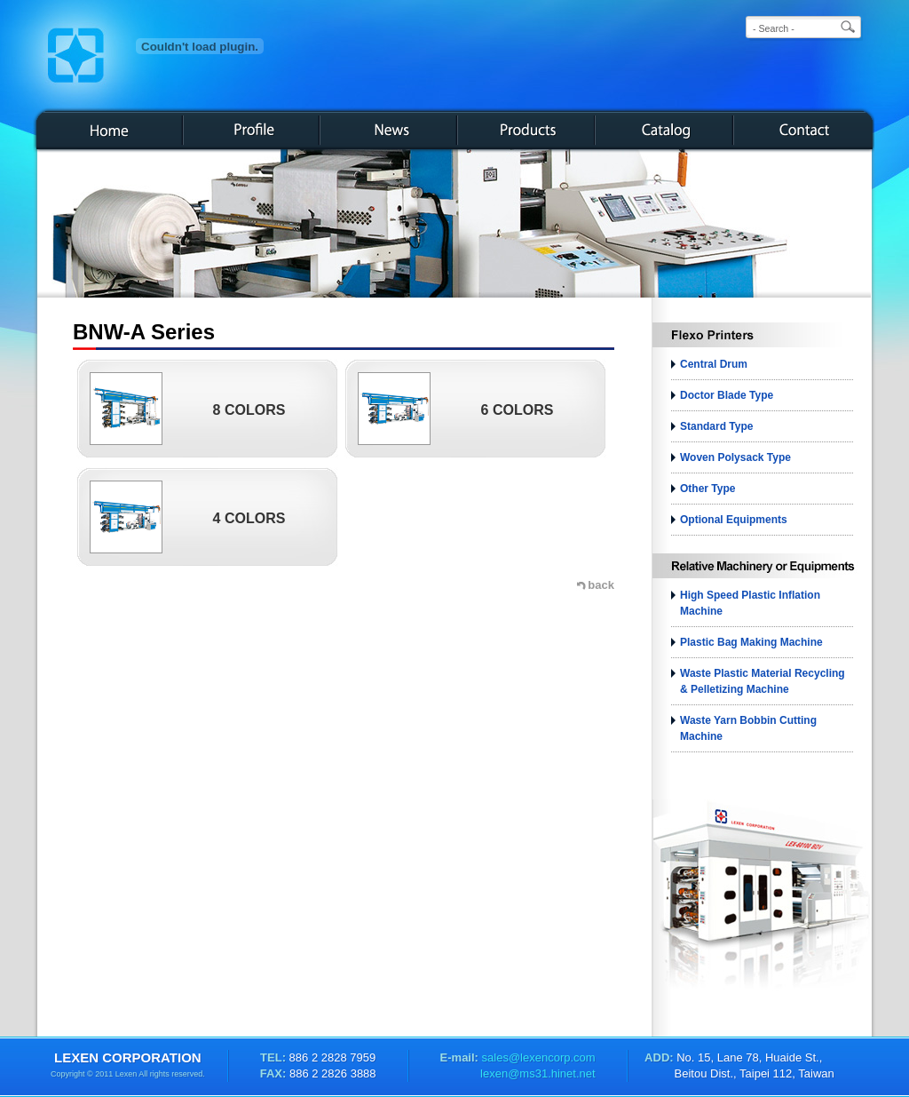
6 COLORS (517, 409)
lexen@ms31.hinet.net (538, 1073)
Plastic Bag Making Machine (751, 642)
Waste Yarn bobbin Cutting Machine (748, 728)
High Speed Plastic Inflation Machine (750, 603)
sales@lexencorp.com (537, 1057)
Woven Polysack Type (735, 457)
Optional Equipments (733, 519)
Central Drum (713, 364)
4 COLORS (249, 518)
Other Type (707, 488)
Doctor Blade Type (726, 395)
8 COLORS (249, 409)
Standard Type (716, 426)
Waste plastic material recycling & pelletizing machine (762, 681)
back (601, 585)
